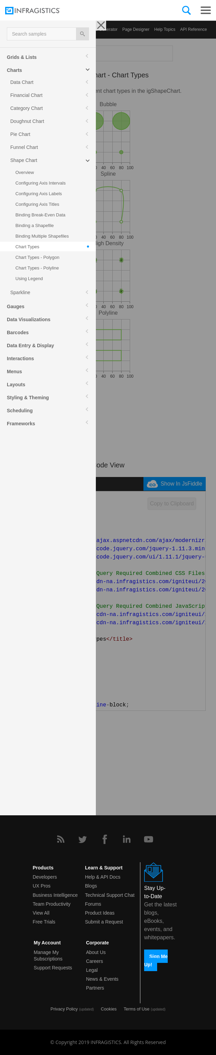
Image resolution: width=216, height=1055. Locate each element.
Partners (95, 988)
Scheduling (20, 410)
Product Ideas (99, 913)
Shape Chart (23, 160)
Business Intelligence (55, 895)
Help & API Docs (102, 877)
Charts (14, 70)
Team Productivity (52, 904)
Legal (92, 970)
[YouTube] (148, 839)
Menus (14, 371)
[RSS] (60, 839)
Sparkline (20, 292)
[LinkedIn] (127, 839)
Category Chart (26, 108)
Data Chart (22, 82)
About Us (96, 952)
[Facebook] (105, 839)
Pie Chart (20, 134)
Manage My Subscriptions (48, 956)
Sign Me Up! (156, 960)
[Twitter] (82, 839)
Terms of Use (136, 1009)
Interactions (20, 358)
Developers (45, 877)
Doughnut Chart (27, 121)
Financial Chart (26, 95)
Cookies (109, 1009)
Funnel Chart (24, 147)
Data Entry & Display (30, 345)
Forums (93, 904)
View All (41, 913)
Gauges (15, 306)
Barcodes (18, 332)
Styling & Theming (28, 397)
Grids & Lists (22, 57)
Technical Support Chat (110, 895)
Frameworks (21, 423)
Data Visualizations (28, 319)
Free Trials (44, 922)
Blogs (91, 886)
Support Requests (53, 967)
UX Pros (42, 886)
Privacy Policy (64, 1009)
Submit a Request (104, 922)
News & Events (102, 979)
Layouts (16, 384)
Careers (94, 961)
